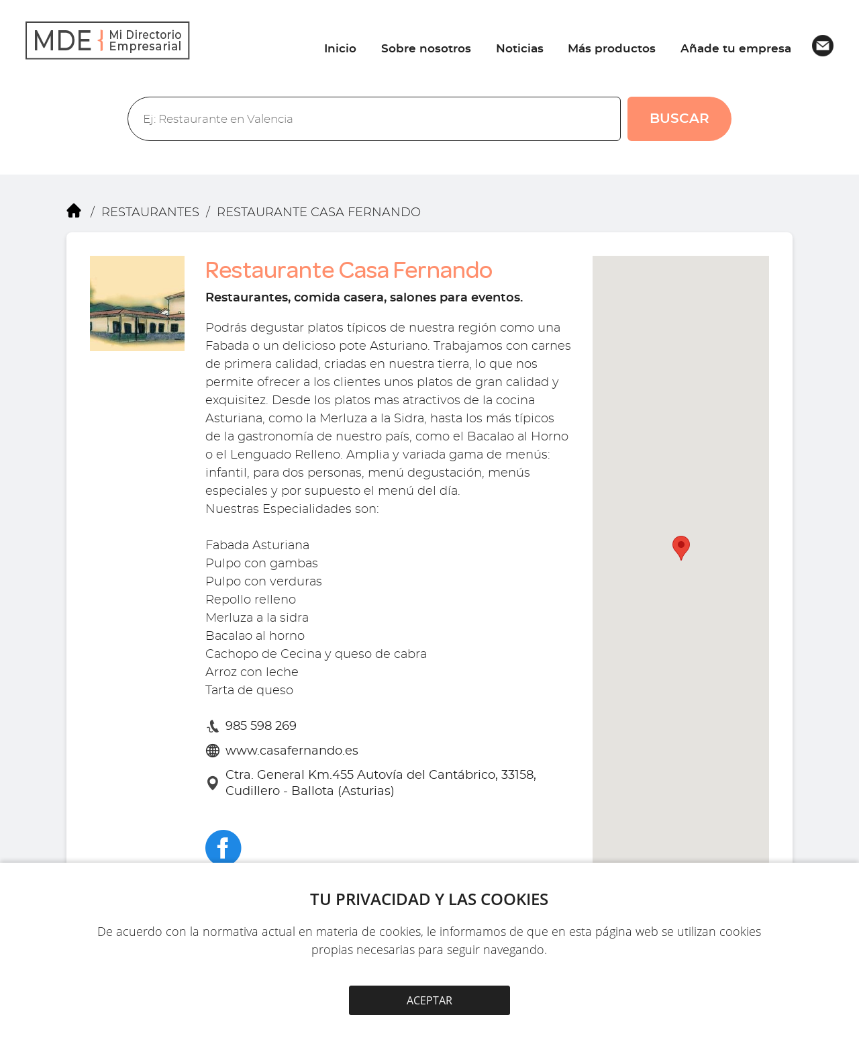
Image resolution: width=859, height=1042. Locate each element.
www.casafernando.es (291, 751)
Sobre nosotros (426, 48)
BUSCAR (679, 119)
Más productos (612, 48)
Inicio (340, 48)
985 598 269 (261, 726)
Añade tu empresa (735, 48)
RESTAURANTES (150, 212)
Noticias (520, 48)
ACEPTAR (429, 1000)
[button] (681, 548)
